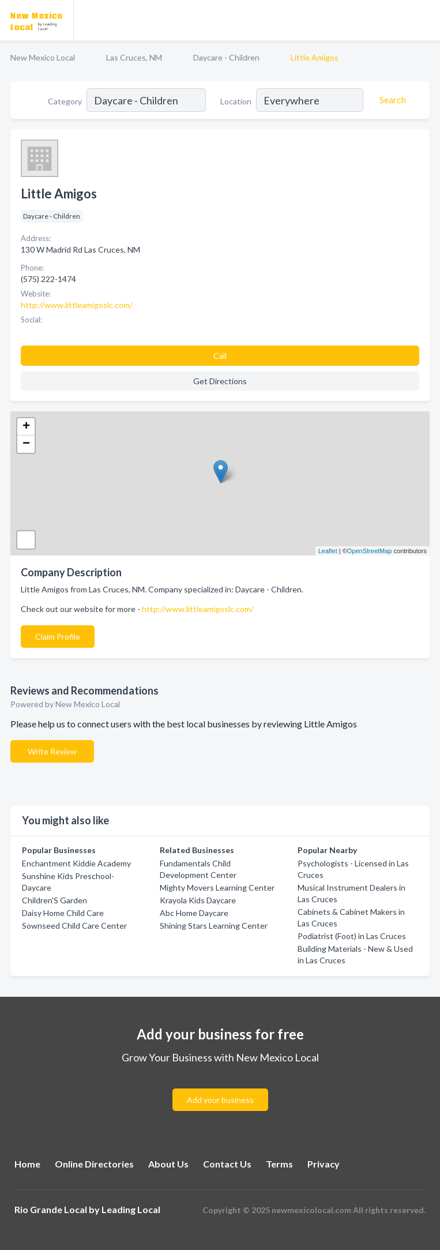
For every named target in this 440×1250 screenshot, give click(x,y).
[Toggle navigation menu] (424, 20)
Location (235, 101)
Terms (279, 1163)
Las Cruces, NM (134, 57)
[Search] (391, 99)
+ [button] (26, 427)
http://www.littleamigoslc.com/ (198, 609)
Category (65, 101)
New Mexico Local (42, 57)
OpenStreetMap (369, 550)
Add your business (220, 1100)
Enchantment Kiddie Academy (76, 863)
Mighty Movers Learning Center (217, 887)
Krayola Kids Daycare (198, 900)
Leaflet (327, 550)
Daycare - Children (226, 57)
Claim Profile (57, 636)
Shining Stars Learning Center (214, 925)
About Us (168, 1163)
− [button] (26, 444)
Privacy (323, 1163)
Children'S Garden (54, 900)
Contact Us (227, 1163)
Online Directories (94, 1163)
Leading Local (130, 1209)
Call (220, 356)
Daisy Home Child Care (63, 913)
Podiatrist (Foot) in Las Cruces (352, 936)
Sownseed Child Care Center (74, 925)
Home (27, 1163)
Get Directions (220, 381)
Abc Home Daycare (194, 913)
